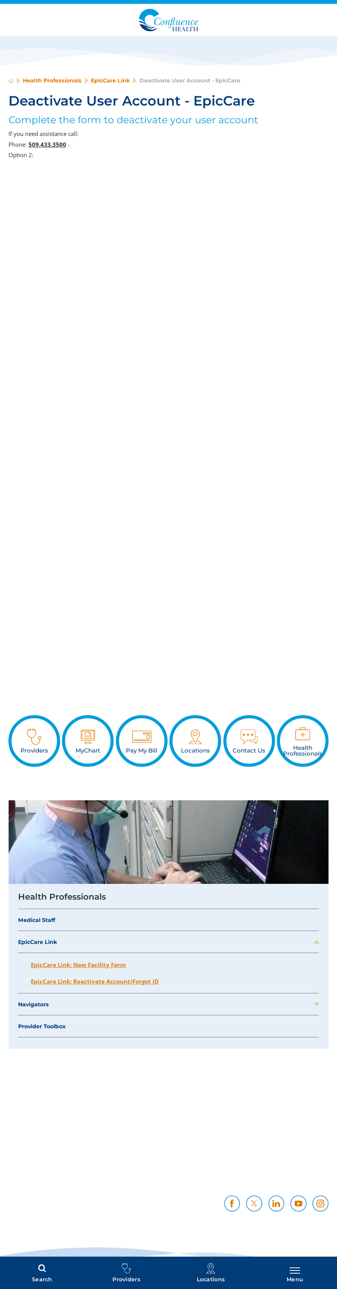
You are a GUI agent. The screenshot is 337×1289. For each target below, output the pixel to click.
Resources (313, 1175)
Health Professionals (52, 80)
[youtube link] (298, 1203)
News (320, 1183)
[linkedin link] (276, 1203)
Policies (244, 1166)
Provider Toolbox (41, 1026)
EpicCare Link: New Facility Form (78, 965)
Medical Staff (36, 920)
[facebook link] (232, 1203)
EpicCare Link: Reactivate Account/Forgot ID (95, 981)
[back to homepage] (10, 80)
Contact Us (239, 1183)
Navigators (33, 1004)
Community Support (225, 1175)
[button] (316, 942)
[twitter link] (254, 1203)
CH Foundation (160, 1183)
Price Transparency (154, 1166)
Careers (317, 1166)
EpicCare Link (110, 80)
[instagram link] (320, 1203)
